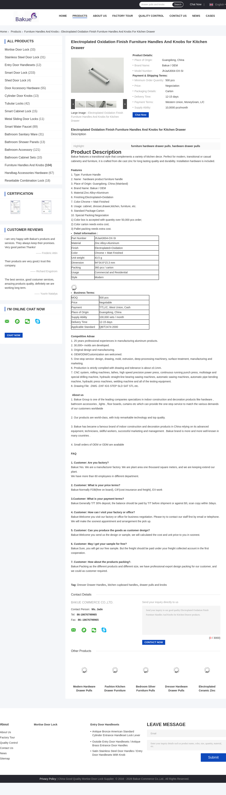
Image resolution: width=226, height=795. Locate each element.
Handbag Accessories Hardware (26, 172)
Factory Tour (122, 15)
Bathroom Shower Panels (22, 142)
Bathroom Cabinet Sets (20, 157)
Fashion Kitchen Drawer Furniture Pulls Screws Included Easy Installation (115, 688)
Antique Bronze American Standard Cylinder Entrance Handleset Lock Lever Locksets (116, 734)
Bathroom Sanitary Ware (21, 134)
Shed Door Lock (15, 80)
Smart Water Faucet (18, 126)
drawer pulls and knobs (153, 584)
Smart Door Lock (16, 72)
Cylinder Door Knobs (19, 95)
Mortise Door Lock (17, 49)
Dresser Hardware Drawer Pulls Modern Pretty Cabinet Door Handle (176, 688)
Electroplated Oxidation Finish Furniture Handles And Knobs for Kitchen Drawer (97, 116)
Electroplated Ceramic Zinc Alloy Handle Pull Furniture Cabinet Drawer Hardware (207, 688)
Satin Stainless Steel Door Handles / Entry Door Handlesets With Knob (117, 753)
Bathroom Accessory (18, 149)
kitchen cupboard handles (123, 584)
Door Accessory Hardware (22, 88)
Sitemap (5, 758)
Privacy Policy (48, 778)
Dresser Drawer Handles (91, 584)
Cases (210, 15)
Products (80, 15)
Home (63, 15)
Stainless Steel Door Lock (22, 57)
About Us (100, 15)
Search (177, 4)
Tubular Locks (14, 103)
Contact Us (178, 15)
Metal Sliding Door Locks (21, 119)
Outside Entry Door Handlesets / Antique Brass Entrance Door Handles (116, 743)
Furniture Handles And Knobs (41, 31)
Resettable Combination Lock (24, 180)
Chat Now (195, 4)
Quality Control (151, 15)
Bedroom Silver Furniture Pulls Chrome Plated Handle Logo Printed (145, 688)
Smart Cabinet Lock (18, 111)
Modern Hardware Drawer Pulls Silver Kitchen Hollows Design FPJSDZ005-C (84, 688)
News (196, 15)
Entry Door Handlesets (20, 65)
